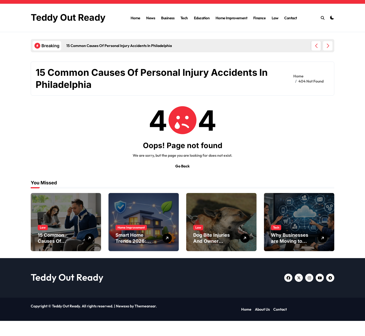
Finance (259, 25)
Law (275, 25)
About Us (262, 324)
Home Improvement (231, 25)
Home (135, 25)
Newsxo (122, 321)
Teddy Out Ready (67, 292)
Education (202, 25)
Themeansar (145, 321)
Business (167, 25)
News (150, 25)
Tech (184, 25)
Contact (290, 25)
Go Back (182, 181)
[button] (327, 61)
